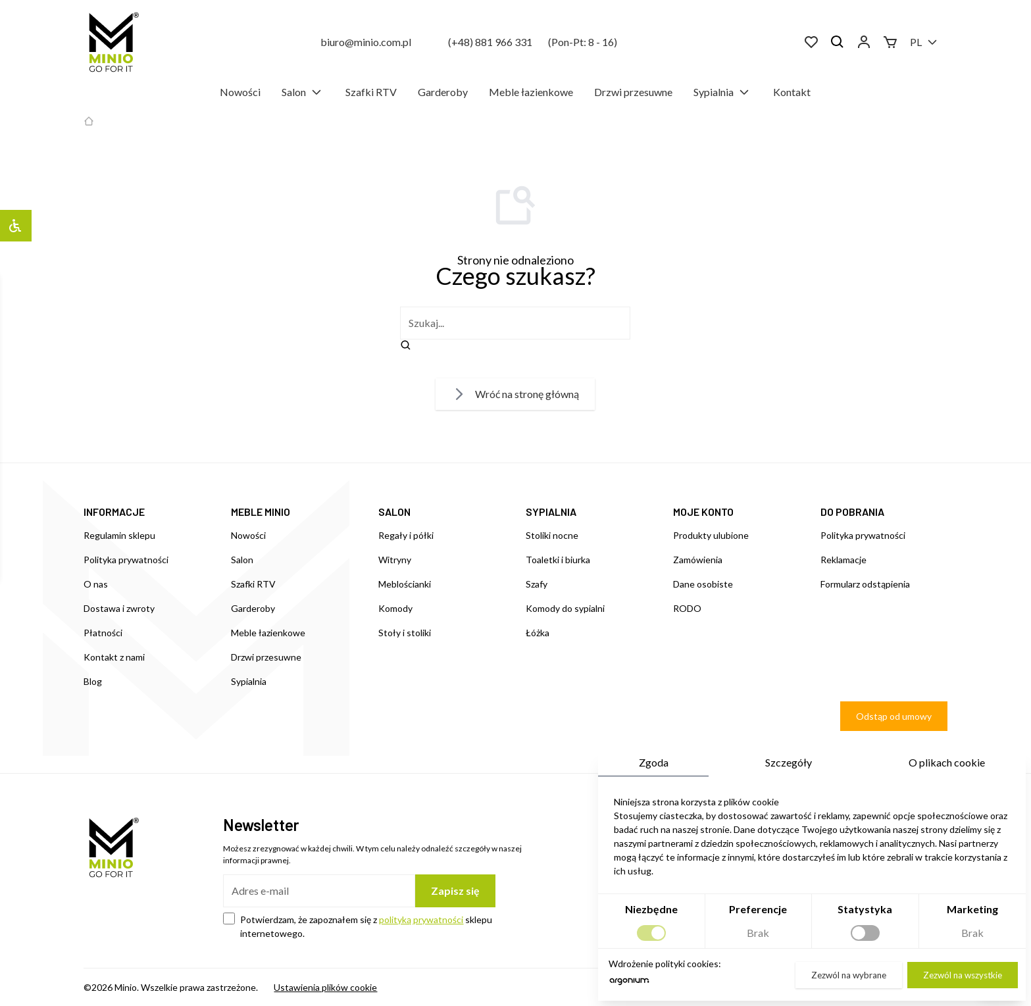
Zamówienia (697, 559)
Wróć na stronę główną (515, 394)
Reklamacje (843, 559)
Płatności (103, 632)
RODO (687, 608)
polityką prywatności (421, 919)
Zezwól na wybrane (848, 975)
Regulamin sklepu (119, 535)
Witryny (394, 559)
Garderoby (443, 92)
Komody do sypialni (565, 608)
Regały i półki (406, 535)
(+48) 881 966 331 (490, 42)
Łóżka (537, 632)
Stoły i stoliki (404, 632)
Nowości (240, 92)
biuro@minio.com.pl (365, 42)
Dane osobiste (703, 584)
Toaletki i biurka (558, 559)
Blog (93, 681)
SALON (394, 511)
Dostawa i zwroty (119, 608)
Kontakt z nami (114, 657)
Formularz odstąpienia (865, 584)
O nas (96, 584)
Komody (395, 608)
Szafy (536, 584)
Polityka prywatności (126, 559)
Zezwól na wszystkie (962, 975)
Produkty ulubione (711, 535)
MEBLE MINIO (260, 511)
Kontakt (792, 92)
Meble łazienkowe (531, 92)
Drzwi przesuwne (633, 92)
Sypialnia (722, 92)
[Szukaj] (837, 42)
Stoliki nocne (552, 535)
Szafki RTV (371, 92)
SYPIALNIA (551, 511)
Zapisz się (455, 890)
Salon (303, 92)
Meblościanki (404, 584)
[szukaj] (515, 323)
